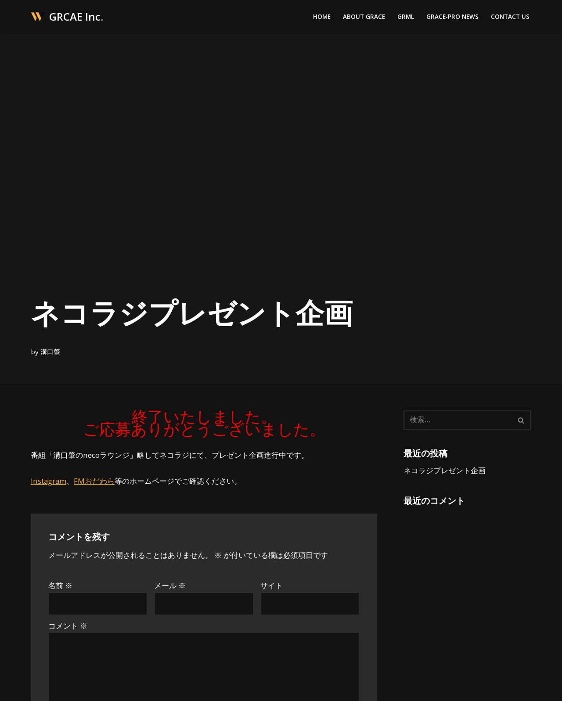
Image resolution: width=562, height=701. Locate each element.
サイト (271, 586)
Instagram (49, 481)
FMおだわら (94, 481)
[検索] (457, 420)
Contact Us (510, 17)
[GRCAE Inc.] (67, 17)
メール (170, 586)
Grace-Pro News (452, 17)
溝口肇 (50, 351)
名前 (60, 586)
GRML (405, 17)
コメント (67, 626)
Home (322, 17)
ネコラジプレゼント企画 (444, 470)
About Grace (364, 17)
